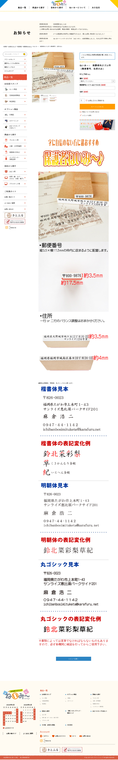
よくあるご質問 (9, 203)
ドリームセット (9, 59)
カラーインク (13, 120)
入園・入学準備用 (15, 146)
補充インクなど (9, 67)
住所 (84, 92)
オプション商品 (71, 695)
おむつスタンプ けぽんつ (14, 127)
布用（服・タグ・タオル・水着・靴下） (50, 717)
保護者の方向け (14, 152)
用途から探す (38, 17)
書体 (84, 78)
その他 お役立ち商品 (48, 725)
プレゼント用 (13, 140)
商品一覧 (22, 17)
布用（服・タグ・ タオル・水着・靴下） (16, 177)
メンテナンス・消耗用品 (98, 707)
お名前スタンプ (12, 46)
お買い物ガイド (9, 197)
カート (74, 736)
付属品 (11, 114)
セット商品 (13, 89)
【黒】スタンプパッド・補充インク (74, 712)
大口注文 (96, 17)
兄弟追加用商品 (14, 95)
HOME (5, 46)
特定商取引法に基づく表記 (11, 758)
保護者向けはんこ (29, 46)
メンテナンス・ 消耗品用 (14, 158)
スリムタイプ (8, 71)
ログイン (46, 736)
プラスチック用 (14, 183)
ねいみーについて (77, 17)
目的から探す (57, 17)
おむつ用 (12, 171)
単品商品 (20, 46)
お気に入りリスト (60, 736)
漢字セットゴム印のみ (11, 63)
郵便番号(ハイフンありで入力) (93, 85)
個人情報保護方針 (26, 758)
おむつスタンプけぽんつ (100, 711)
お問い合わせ (8, 209)
